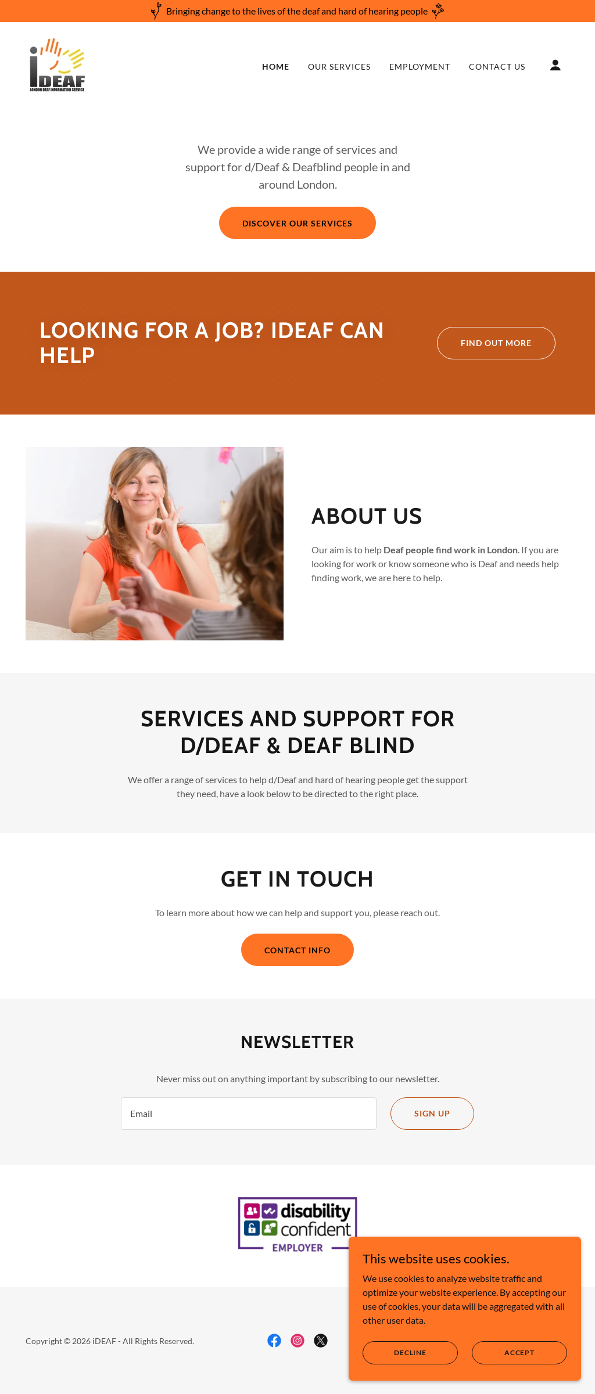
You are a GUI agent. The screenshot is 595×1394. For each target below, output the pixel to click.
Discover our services (297, 223)
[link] (57, 63)
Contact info (297, 950)
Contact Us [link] (497, 66)
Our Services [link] (339, 66)
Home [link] (275, 66)
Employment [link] (419, 66)
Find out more (496, 343)
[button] (555, 65)
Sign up (432, 1113)
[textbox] (249, 1113)
